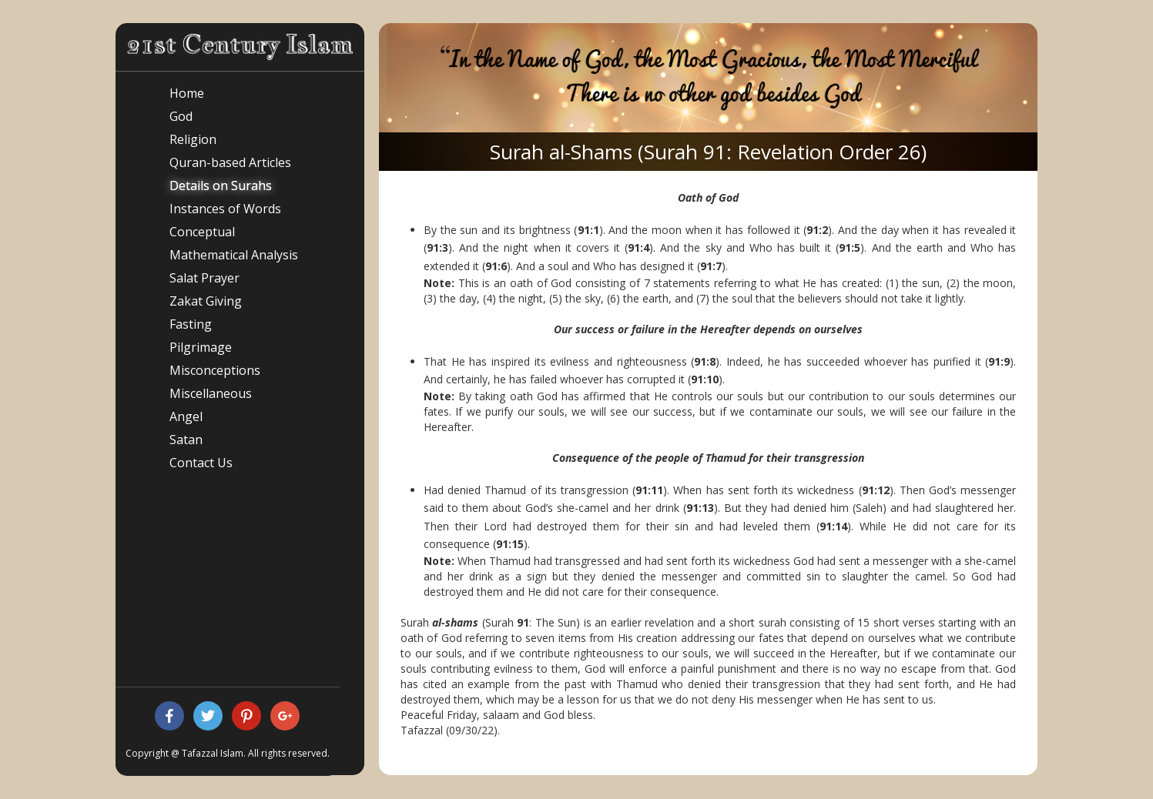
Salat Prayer (204, 277)
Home (186, 93)
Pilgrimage (200, 347)
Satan (186, 439)
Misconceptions (214, 370)
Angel (186, 416)
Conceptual (202, 231)
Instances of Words (225, 208)
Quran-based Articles (230, 162)
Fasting (190, 324)
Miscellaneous (210, 393)
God (181, 116)
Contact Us (201, 462)
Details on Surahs (220, 185)
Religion (192, 139)
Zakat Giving (205, 301)
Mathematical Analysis (233, 254)
